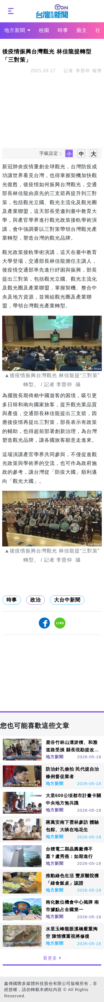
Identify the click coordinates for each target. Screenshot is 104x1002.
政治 (35, 600)
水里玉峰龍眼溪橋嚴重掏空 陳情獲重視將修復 (72, 933)
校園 (44, 30)
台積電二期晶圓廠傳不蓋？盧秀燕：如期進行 (69, 853)
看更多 (52, 958)
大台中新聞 (67, 600)
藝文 (82, 30)
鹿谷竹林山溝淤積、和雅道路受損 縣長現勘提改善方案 (72, 750)
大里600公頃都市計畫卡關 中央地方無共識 (73, 799)
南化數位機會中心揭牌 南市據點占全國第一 (72, 906)
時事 (63, 30)
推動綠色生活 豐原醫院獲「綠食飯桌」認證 (72, 879)
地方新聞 (17, 30)
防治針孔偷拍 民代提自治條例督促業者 (72, 773)
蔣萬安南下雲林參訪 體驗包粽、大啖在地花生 (72, 826)
